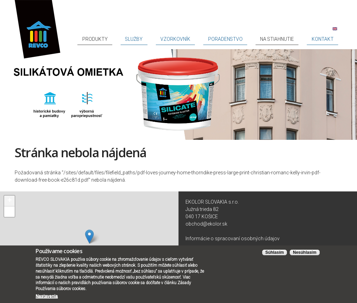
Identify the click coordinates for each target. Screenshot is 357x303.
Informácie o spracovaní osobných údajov (232, 238)
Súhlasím (274, 252)
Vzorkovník (219, 39)
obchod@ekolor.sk (206, 224)
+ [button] (9, 201)
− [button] (9, 211)
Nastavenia (47, 296)
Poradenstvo (256, 39)
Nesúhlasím (304, 252)
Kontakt (328, 39)
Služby (190, 39)
